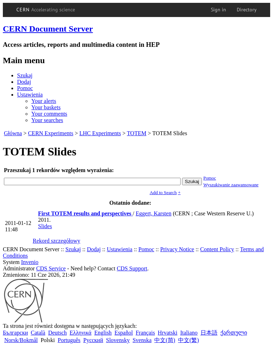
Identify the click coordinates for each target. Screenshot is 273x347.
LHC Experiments (100, 133)
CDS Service (51, 268)
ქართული (233, 333)
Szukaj (25, 75)
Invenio (29, 262)
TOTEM (136, 133)
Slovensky (118, 340)
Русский (93, 340)
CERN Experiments (51, 133)
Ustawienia (30, 95)
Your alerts (43, 101)
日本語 (209, 333)
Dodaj (24, 82)
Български (15, 333)
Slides (45, 226)
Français (145, 333)
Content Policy (217, 249)
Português (69, 340)
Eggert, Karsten (153, 213)
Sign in (218, 9)
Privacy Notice (177, 249)
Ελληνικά (80, 333)
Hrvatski (167, 333)
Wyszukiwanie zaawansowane (230, 184)
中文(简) (164, 340)
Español (123, 333)
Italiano (189, 333)
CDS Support (132, 268)
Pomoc (25, 88)
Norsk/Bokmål (21, 340)
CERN (45, 9)
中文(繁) (188, 340)
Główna (13, 133)
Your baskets (45, 107)
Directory (247, 9)
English (103, 333)
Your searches (47, 120)
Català (38, 333)
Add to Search (163, 192)
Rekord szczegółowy (56, 241)
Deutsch (57, 333)
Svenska (142, 340)
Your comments (49, 114)
